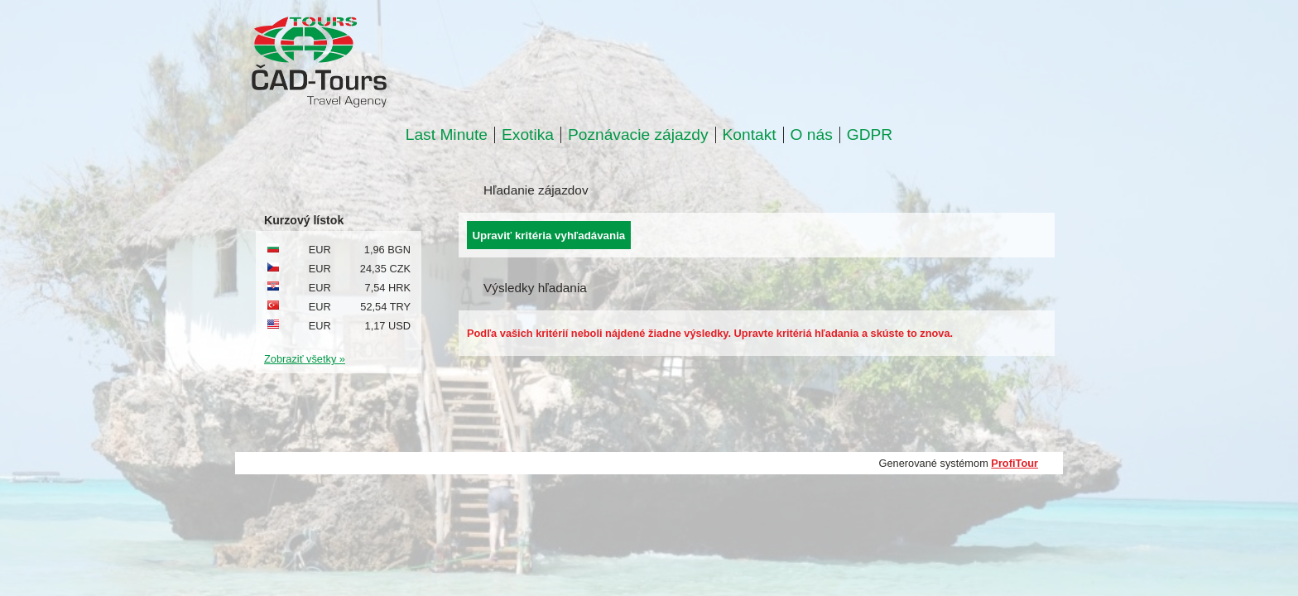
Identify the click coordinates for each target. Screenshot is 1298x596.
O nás (812, 135)
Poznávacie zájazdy (638, 135)
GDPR (869, 135)
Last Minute (447, 135)
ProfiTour (1014, 463)
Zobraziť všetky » (304, 359)
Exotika (528, 135)
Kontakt (749, 135)
